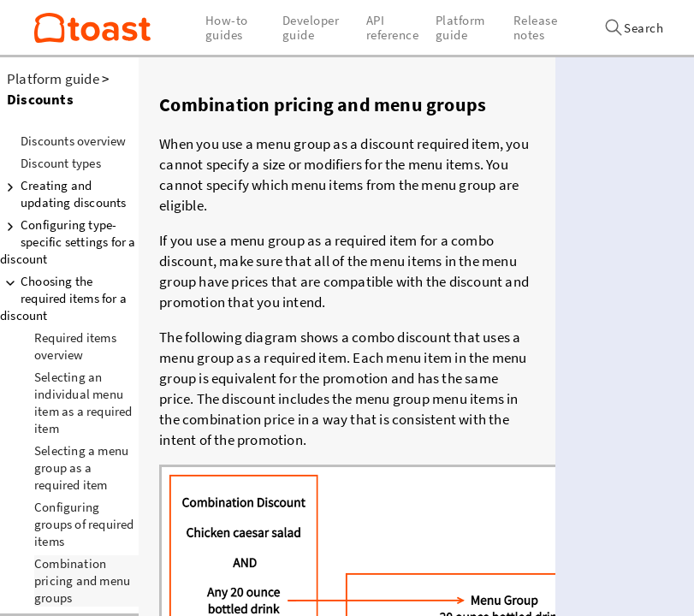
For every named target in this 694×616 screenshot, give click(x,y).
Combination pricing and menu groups (82, 580)
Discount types (61, 163)
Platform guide (53, 78)
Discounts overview (74, 141)
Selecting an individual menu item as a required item (83, 402)
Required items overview (75, 346)
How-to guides (226, 27)
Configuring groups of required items (84, 524)
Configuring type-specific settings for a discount (68, 241)
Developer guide (311, 27)
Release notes (535, 27)
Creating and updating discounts (63, 193)
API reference (392, 27)
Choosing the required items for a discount (63, 298)
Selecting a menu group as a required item (81, 467)
